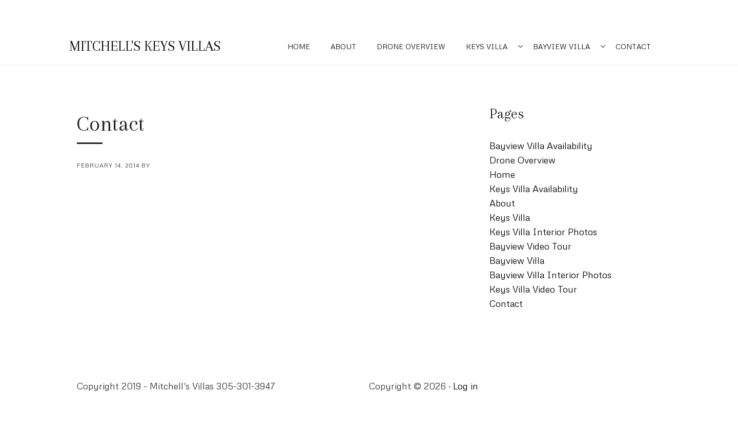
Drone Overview (411, 46)
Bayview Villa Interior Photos (550, 274)
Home (299, 46)
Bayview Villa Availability (540, 145)
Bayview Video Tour (530, 246)
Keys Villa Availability (533, 188)
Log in (465, 385)
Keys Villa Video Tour (533, 289)
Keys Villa (486, 46)
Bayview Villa (561, 46)
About (343, 46)
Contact (633, 46)
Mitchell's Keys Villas (144, 46)
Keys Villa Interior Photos (543, 231)
